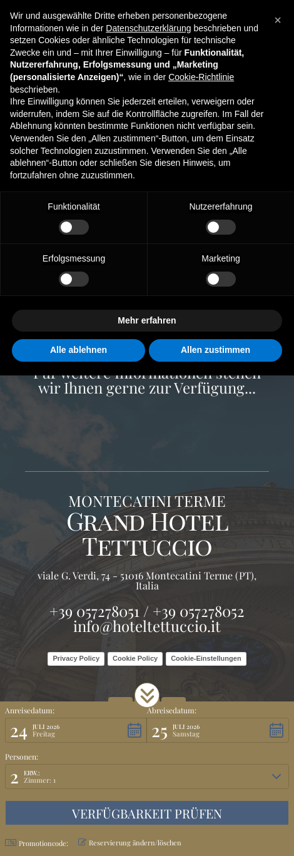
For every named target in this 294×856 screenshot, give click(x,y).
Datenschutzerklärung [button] (148, 28)
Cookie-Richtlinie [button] (201, 77)
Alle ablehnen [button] (78, 350)
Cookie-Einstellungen (206, 658)
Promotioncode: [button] (36, 843)
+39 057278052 (199, 611)
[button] (147, 695)
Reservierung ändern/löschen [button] (129, 842)
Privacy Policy (76, 658)
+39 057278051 (94, 611)
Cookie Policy (135, 658)
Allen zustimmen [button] (215, 350)
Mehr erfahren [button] (147, 320)
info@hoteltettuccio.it (147, 626)
